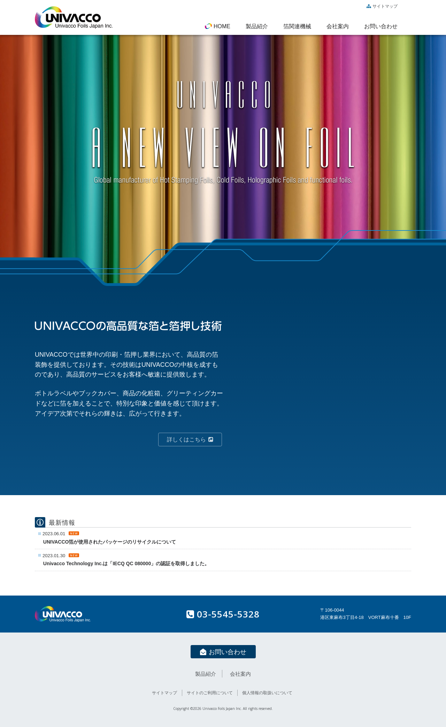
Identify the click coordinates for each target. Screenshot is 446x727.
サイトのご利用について (210, 692)
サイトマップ (382, 6)
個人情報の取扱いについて (267, 692)
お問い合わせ (223, 652)
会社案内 (240, 674)
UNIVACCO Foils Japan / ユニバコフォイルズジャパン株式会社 (74, 17)
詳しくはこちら (190, 439)
